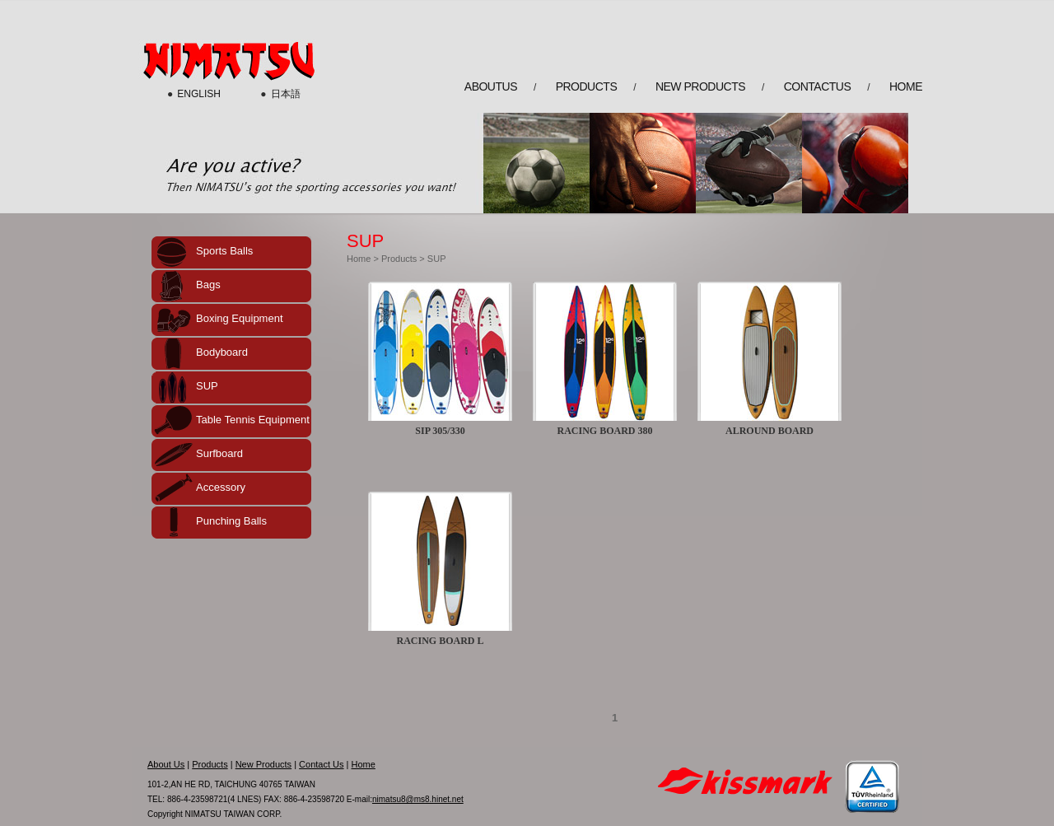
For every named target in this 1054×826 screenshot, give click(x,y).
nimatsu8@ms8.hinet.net (418, 799)
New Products (263, 764)
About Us (165, 764)
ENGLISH (199, 94)
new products (700, 86)
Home (359, 259)
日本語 (286, 94)
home (905, 86)
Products (399, 259)
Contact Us (321, 764)
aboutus (490, 86)
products (587, 86)
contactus (817, 86)
